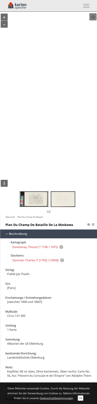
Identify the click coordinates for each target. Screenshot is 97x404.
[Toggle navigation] (85, 6)
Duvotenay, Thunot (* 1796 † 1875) (35, 247)
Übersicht (10, 216)
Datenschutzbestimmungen (56, 398)
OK (80, 398)
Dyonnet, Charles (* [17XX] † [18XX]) (35, 260)
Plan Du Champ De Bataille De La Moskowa (31, 216)
